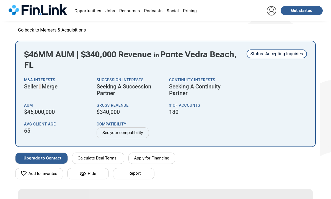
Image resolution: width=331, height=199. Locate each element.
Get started (301, 10)
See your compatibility (122, 132)
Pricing (190, 10)
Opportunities (87, 10)
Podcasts (153, 10)
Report (134, 173)
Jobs (110, 10)
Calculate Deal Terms (97, 158)
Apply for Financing (152, 158)
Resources (129, 10)
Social (173, 10)
